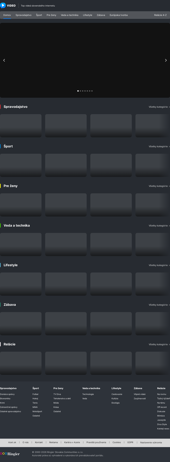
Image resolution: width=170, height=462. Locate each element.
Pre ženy (51, 15)
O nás (26, 442)
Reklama (53, 442)
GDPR (130, 442)
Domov (7, 15)
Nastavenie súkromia (151, 442)
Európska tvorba (119, 15)
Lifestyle (87, 15)
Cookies (117, 442)
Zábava (101, 15)
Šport (39, 15)
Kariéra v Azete (72, 442)
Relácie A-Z (160, 15)
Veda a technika (69, 15)
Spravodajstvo (23, 15)
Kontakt (39, 442)
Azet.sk (12, 442)
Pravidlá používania (96, 442)
